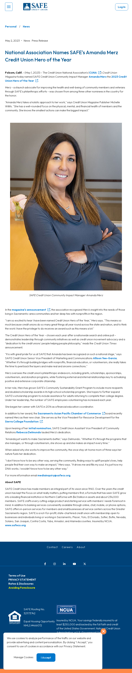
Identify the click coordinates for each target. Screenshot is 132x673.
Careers (67, 547)
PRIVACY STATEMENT (22, 579)
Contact (52, 547)
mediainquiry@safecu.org (54, 475)
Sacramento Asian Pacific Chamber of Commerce (69, 413)
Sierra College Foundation (22, 421)
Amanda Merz (98, 76)
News (26, 26)
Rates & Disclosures (21, 583)
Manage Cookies (23, 657)
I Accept (46, 657)
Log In (121, 7)
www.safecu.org (15, 525)
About (81, 547)
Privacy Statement (74, 646)
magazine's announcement (29, 309)
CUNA (93, 72)
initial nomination (40, 428)
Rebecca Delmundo (28, 432)
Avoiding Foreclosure (21, 587)
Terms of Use (16, 575)
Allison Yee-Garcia (105, 358)
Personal (10, 26)
